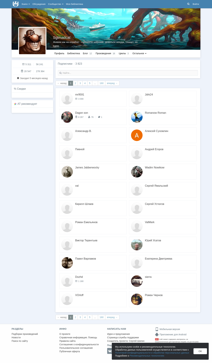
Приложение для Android (170, 334)
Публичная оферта (69, 351)
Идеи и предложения (118, 334)
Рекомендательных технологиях (147, 355)
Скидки (21, 88)
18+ (157, 339)
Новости (16, 337)
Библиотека (73, 53)
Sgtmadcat (61, 37)
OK (200, 351)
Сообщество (55, 4)
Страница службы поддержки (123, 337)
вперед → (112, 83)
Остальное (139, 53)
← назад (62, 83)
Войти (196, 4)
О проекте (64, 334)
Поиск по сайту (20, 341)
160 (102, 83)
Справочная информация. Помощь (78, 337)
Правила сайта (67, 341)
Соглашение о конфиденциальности (79, 344)
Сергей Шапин (136, 341)
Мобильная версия (167, 329)
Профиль (59, 53)
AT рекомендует (27, 103)
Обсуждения (38, 4)
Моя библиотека (74, 4)
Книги (26, 4)
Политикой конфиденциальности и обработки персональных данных (152, 352)
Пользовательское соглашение (76, 348)
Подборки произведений (25, 334)
